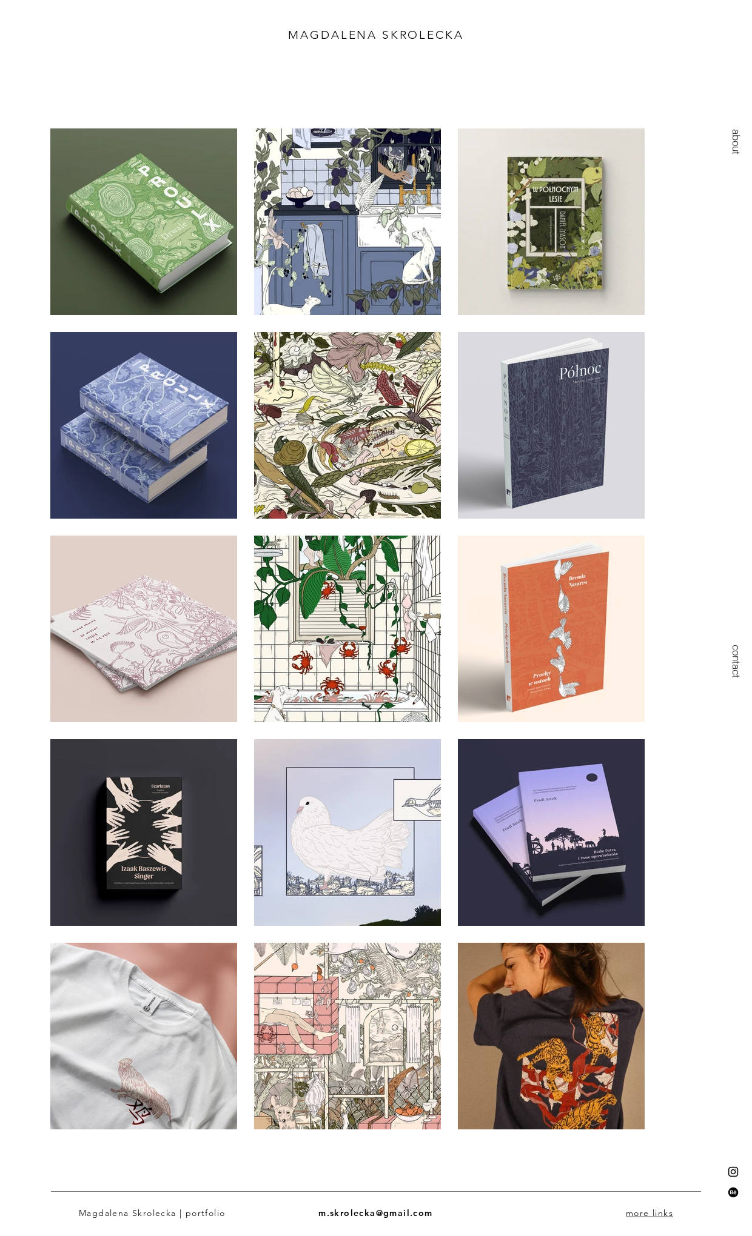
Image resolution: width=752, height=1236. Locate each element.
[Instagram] (733, 1171)
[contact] (737, 661)
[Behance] (733, 1192)
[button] (737, 142)
